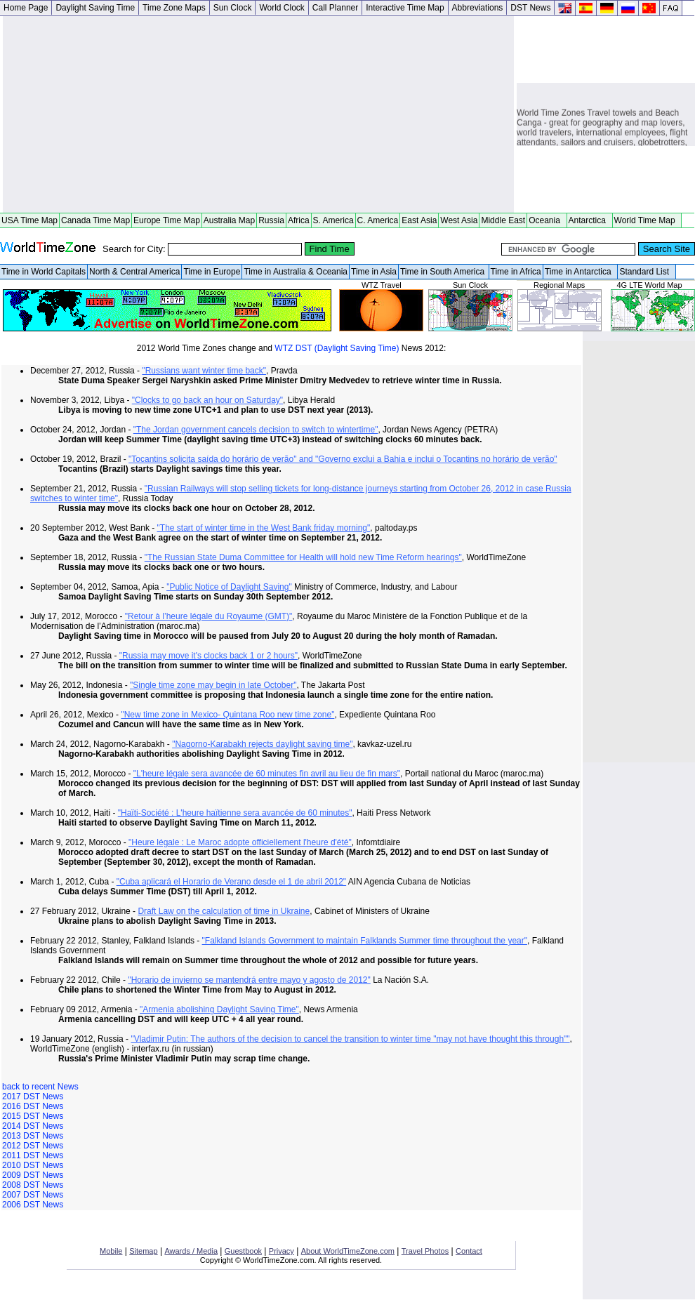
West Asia (458, 220)
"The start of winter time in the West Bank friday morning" (264, 528)
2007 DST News (32, 1195)
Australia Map (229, 220)
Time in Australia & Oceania (296, 272)
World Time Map (647, 220)
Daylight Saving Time (95, 8)
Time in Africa (516, 272)
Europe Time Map (166, 220)
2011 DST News (32, 1155)
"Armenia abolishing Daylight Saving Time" (219, 1009)
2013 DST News (32, 1136)
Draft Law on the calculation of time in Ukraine (224, 911)
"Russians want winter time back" (204, 371)
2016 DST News (32, 1106)
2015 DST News (32, 1116)
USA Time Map (29, 220)
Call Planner (335, 8)
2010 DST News (32, 1165)
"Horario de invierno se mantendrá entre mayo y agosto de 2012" (249, 980)
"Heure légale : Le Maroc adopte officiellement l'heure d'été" (240, 842)
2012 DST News (32, 1146)
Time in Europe (211, 272)
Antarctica (590, 220)
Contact (469, 1251)
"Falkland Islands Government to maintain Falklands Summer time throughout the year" (364, 941)
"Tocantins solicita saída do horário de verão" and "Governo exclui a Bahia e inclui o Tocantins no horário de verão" (342, 459)
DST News (530, 8)
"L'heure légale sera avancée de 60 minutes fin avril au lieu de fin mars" (266, 773)
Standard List (646, 272)
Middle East (503, 220)
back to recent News (40, 1087)
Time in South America (443, 272)
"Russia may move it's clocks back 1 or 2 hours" (208, 656)
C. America (378, 220)
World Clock (281, 8)
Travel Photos (425, 1251)
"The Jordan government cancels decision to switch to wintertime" (255, 430)
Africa (299, 220)
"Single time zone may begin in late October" (213, 685)
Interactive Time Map (405, 8)
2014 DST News (32, 1126)
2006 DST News (32, 1205)
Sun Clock (232, 8)
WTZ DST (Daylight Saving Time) (336, 348)
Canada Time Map (95, 220)
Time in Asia (374, 272)
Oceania (546, 220)
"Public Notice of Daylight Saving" (229, 587)
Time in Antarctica (580, 272)
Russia (271, 220)
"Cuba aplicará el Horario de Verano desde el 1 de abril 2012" (231, 882)
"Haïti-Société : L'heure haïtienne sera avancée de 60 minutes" (235, 813)
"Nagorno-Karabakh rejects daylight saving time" (262, 744)
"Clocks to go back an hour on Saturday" (207, 400)
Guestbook (243, 1251)
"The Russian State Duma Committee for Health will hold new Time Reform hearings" (303, 557)
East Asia (419, 220)
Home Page (26, 8)
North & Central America (134, 272)
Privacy (281, 1251)
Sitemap (143, 1251)
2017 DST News (32, 1096)
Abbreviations (477, 8)
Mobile (111, 1251)
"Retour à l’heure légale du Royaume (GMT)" (209, 616)
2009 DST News (32, 1175)
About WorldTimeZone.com (348, 1251)
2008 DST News (32, 1185)
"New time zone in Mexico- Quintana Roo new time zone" (227, 715)
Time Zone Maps (174, 8)
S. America (333, 220)
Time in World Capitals (43, 272)
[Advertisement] (258, 114)
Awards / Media (191, 1251)
